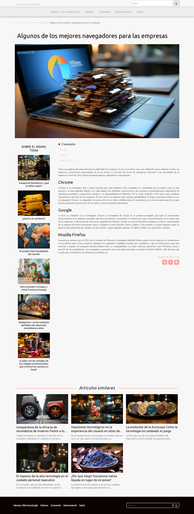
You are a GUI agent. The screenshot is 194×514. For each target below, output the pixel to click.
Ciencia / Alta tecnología (65, 11)
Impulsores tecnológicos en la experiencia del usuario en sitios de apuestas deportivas (95, 431)
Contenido (68, 144)
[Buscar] (152, 3)
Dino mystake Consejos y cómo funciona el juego (33, 288)
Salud (140, 11)
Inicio (17, 22)
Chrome (63, 149)
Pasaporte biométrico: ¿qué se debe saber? (34, 184)
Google (63, 155)
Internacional (123, 11)
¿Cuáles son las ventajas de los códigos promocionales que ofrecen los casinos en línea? (33, 365)
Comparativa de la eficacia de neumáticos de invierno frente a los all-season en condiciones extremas (41, 431)
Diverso (89, 11)
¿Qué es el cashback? (33, 218)
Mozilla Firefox (66, 160)
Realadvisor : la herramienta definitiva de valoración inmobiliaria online (34, 325)
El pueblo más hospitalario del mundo (33, 252)
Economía (104, 11)
